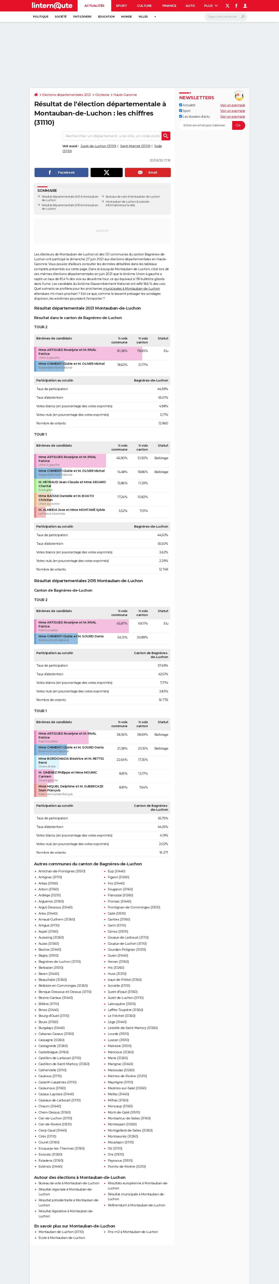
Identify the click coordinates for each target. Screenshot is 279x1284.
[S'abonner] (212, 125)
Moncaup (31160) (120, 1106)
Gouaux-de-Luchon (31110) (127, 944)
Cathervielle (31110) (52, 1070)
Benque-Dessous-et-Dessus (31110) (64, 992)
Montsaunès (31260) (123, 1136)
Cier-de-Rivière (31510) (55, 1124)
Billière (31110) (48, 1004)
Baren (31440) (48, 974)
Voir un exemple (232, 105)
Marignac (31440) (120, 1064)
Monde (126, 16)
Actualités (94, 6)
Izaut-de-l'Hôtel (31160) (125, 980)
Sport (121, 6)
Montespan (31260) (122, 1124)
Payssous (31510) (120, 1161)
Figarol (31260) (118, 877)
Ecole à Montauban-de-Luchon (61, 1238)
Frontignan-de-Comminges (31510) (134, 907)
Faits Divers (82, 16)
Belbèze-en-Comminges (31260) (63, 986)
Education (106, 16)
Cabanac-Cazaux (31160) (56, 1034)
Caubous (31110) (50, 1076)
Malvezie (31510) (119, 1046)
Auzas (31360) (48, 944)
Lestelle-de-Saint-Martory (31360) (133, 1028)
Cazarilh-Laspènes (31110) (57, 1082)
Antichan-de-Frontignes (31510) (61, 871)
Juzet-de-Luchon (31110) (98, 146)
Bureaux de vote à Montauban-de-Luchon (133, 196)
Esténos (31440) (50, 1166)
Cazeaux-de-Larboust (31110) (59, 1100)
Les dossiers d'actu (194, 117)
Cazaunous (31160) (52, 1088)
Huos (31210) (117, 974)
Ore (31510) (116, 1154)
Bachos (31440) (49, 950)
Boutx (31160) (48, 1022)
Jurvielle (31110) (119, 986)
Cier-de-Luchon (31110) (55, 1118)
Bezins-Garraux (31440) (55, 998)
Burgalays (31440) (51, 1028)
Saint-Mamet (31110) (135, 146)
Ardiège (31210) (49, 895)
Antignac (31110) (50, 877)
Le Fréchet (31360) (121, 1016)
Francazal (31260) (120, 895)
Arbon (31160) (48, 889)
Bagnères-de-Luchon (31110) (59, 962)
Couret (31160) (48, 1142)
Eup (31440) (116, 871)
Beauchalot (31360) (52, 980)
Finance (169, 6)
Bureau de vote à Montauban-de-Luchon (68, 1183)
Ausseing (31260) (51, 937)
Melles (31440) (118, 1094)
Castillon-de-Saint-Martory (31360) (63, 1064)
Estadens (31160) (50, 1161)
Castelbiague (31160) (53, 1052)
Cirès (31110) (47, 1136)
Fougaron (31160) (120, 889)
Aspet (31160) (48, 932)
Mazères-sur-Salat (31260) (127, 1088)
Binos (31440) (48, 1010)
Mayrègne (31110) (120, 1082)
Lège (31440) (117, 1022)
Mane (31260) (118, 1058)
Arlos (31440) (48, 913)
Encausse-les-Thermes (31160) (61, 1148)
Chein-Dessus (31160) (54, 1112)
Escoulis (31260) (50, 1154)
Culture (144, 6)
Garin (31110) (117, 925)
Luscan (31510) (118, 1040)
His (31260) (116, 968)
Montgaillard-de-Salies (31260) (130, 1130)
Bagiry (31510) (48, 955)
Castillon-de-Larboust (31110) (59, 1058)
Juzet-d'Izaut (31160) (123, 992)
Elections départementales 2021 (66, 95)
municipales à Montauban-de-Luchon (131, 289)
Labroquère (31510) (122, 1004)
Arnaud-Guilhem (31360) (56, 919)
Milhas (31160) (118, 1100)
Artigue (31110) (49, 925)
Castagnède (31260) (53, 1046)
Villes (143, 16)
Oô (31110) (115, 1148)
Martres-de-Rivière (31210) (127, 1076)
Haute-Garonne (125, 95)
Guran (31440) (118, 955)
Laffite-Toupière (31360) (125, 1010)
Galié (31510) (117, 913)
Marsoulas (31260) (121, 1070)
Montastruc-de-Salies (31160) (129, 1118)
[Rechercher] (225, 16)
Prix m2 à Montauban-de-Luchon (133, 1232)
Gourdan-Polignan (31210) (127, 950)
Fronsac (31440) (119, 901)
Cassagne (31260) (51, 1040)
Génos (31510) (118, 932)
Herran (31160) (118, 962)
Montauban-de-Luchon (121, 201)
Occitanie (102, 95)
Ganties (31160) (119, 919)
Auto (190, 6)
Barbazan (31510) (50, 968)
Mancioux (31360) (121, 1052)
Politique (40, 16)
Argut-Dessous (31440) (55, 907)
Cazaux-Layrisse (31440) (56, 1094)
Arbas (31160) (48, 883)
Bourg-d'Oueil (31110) (53, 1016)
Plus (211, 6)
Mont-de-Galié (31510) (124, 1112)
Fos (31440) (116, 883)
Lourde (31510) (118, 1034)
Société (61, 16)
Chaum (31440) (49, 1106)
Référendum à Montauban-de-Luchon (136, 1205)
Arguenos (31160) (51, 901)
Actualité (187, 105)
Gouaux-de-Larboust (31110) (128, 937)
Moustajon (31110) (121, 1142)
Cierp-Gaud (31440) (52, 1130)
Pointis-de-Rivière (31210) (127, 1166)
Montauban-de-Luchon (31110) (61, 1232)
